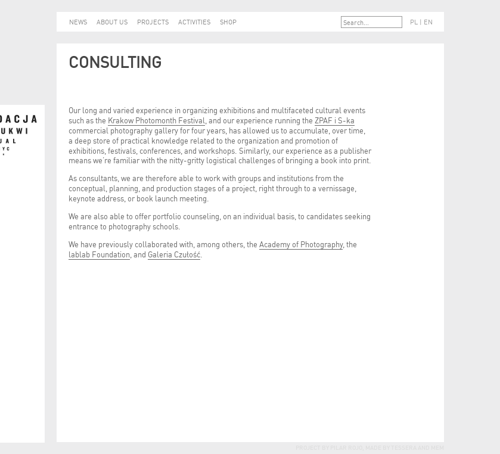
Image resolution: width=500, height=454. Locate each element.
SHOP (228, 21)
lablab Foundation (99, 253)
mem (437, 447)
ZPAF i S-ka (335, 119)
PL (414, 21)
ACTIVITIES (194, 21)
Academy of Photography (301, 243)
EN (428, 21)
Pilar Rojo (345, 447)
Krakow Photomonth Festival (156, 119)
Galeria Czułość (174, 253)
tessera (403, 447)
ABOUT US (112, 21)
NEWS (78, 21)
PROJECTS (153, 21)
